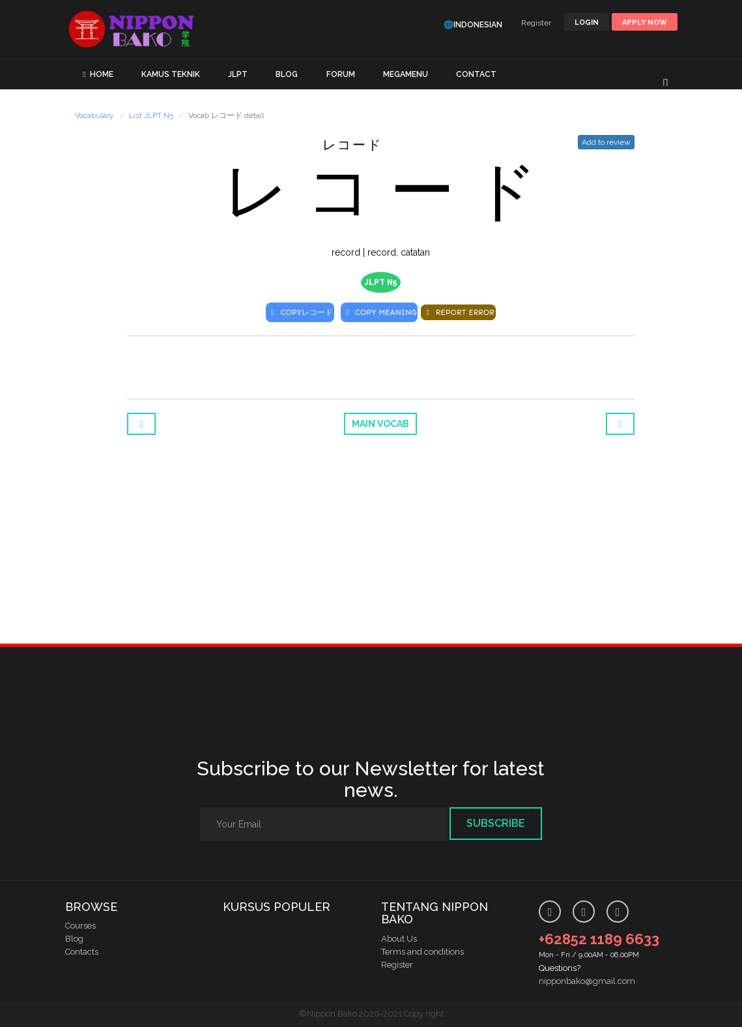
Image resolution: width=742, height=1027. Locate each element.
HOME (101, 74)
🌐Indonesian (473, 24)
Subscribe (495, 823)
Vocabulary (94, 115)
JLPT (238, 74)
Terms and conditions (422, 952)
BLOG (287, 74)
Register (536, 22)
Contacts (81, 952)
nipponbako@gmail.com (587, 981)
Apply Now (644, 22)
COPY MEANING (379, 312)
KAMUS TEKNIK (170, 74)
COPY (300, 312)
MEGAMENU (405, 74)
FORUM (340, 74)
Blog (74, 939)
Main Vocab (380, 424)
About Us (399, 939)
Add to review (606, 142)
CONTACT (476, 74)
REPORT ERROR (458, 312)
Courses (80, 925)
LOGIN (587, 22)
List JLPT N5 (151, 115)
